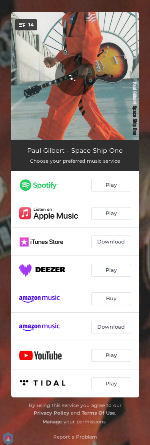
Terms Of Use (98, 413)
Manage (52, 422)
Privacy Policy (51, 413)
